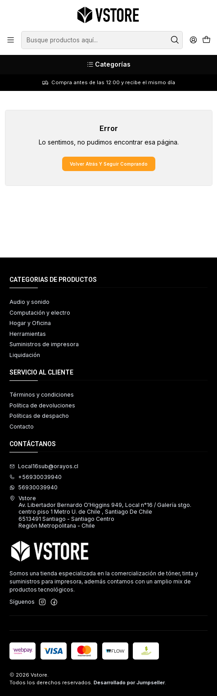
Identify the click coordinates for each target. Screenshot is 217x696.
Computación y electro (39, 312)
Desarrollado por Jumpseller (129, 682)
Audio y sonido (29, 301)
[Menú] (11, 40)
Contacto (21, 426)
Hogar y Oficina (30, 323)
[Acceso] (193, 40)
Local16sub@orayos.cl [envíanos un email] (43, 466)
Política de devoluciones (42, 405)
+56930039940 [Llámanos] (35, 477)
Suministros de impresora (44, 344)
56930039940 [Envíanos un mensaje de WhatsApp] (33, 487)
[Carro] (206, 40)
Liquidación (24, 355)
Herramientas (27, 333)
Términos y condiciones (41, 394)
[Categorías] (108, 64)
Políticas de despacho (39, 415)
